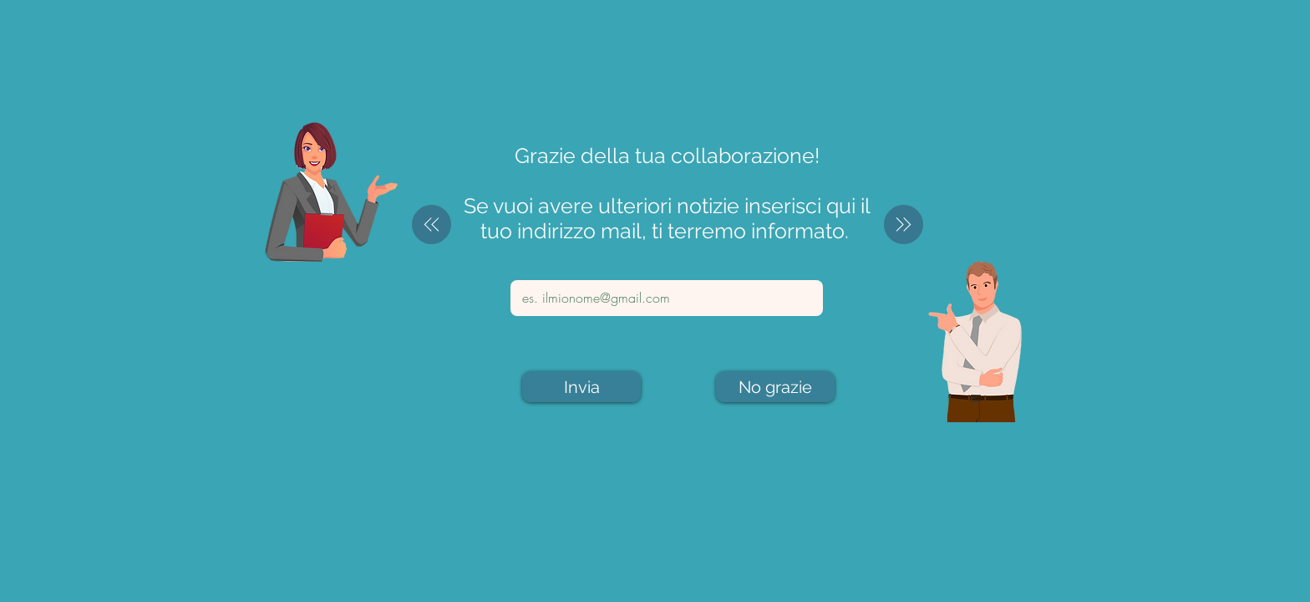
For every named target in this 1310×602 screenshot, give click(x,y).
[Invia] (581, 386)
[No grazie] (775, 386)
